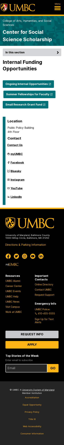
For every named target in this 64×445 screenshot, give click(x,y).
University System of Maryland (38, 390)
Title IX (32, 419)
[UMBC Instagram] (24, 256)
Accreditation (32, 397)
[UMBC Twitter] (16, 256)
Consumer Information (32, 433)
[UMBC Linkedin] (41, 256)
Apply (32, 344)
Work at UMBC (13, 311)
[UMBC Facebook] (8, 256)
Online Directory (44, 284)
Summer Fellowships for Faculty (27, 94)
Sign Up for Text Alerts (44, 321)
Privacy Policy (32, 412)
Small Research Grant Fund (23, 104)
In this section (32, 52)
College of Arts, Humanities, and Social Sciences (27, 23)
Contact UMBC (43, 289)
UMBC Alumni (12, 280)
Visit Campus (12, 306)
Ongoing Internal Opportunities (26, 84)
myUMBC (17, 155)
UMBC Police (42, 309)
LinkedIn (16, 198)
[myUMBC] (11, 264)
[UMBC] (18, 7)
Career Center (13, 286)
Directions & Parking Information (25, 244)
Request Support (44, 294)
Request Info (32, 334)
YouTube (17, 189)
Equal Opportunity (32, 404)
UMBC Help (11, 296)
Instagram (17, 181)
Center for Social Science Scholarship (27, 35)
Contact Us (15, 145)
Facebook (17, 163)
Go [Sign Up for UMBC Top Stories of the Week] (52, 368)
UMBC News (12, 301)
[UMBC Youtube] (33, 256)
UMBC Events (13, 291)
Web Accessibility (32, 426)
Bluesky (16, 172)
